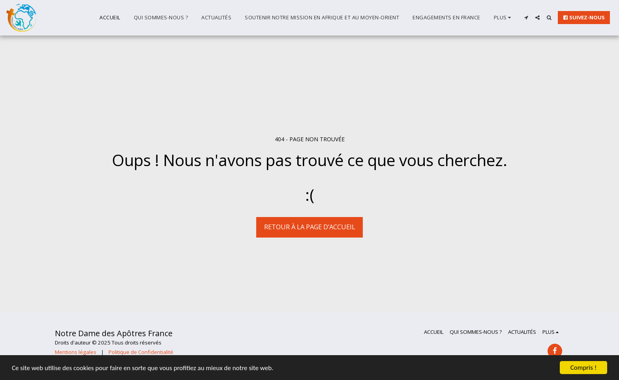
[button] (526, 17)
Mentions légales (75, 352)
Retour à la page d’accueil (309, 226)
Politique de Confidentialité (141, 352)
